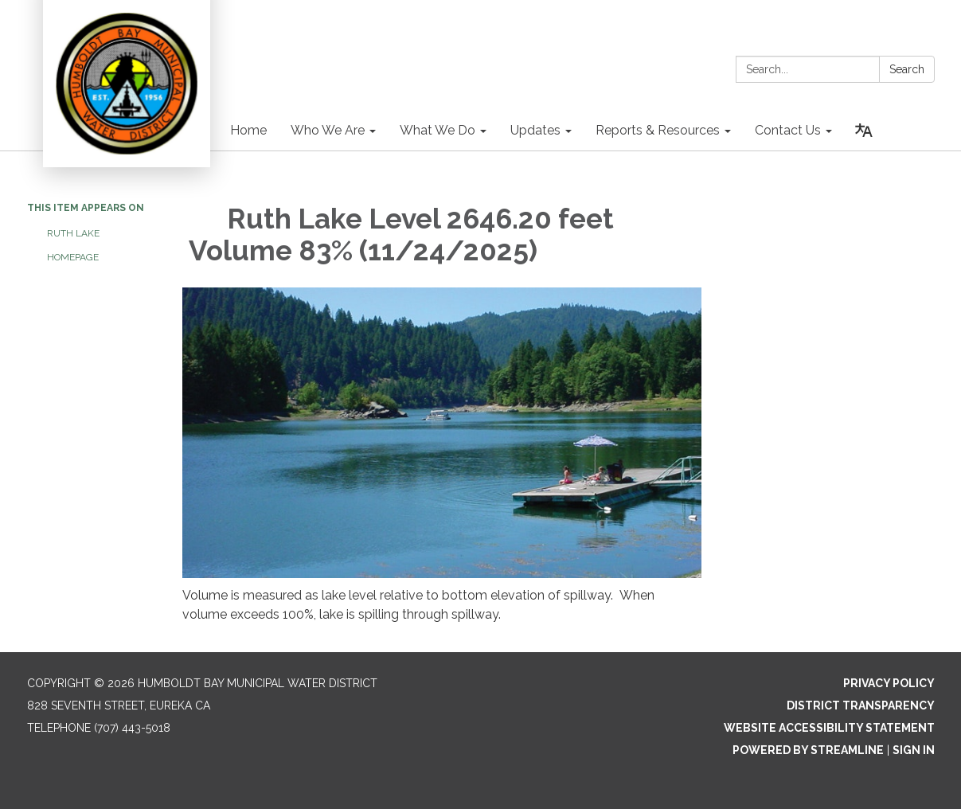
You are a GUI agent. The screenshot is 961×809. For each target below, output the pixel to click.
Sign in (914, 750)
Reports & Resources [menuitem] (658, 130)
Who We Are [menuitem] (328, 130)
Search (906, 69)
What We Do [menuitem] (437, 130)
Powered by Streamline (808, 750)
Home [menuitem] (248, 130)
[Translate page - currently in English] (864, 130)
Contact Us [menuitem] (788, 130)
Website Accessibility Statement (829, 727)
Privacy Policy (889, 683)
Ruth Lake (74, 233)
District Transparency (861, 705)
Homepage (73, 257)
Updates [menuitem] (535, 130)
